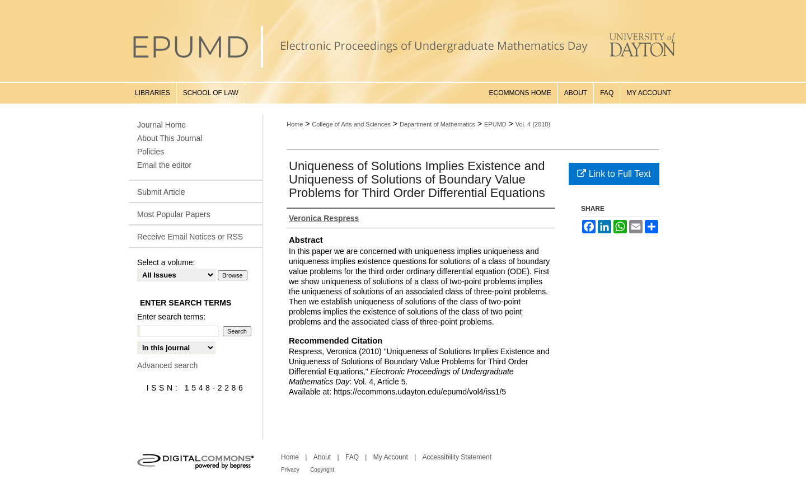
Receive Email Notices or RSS (190, 236)
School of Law (210, 93)
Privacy (290, 470)
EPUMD (495, 124)
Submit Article (161, 191)
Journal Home (161, 124)
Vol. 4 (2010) (533, 124)
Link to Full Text (613, 173)
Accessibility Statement (457, 457)
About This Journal (169, 138)
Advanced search (167, 365)
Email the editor (164, 165)
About (322, 457)
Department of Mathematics (437, 124)
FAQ (352, 457)
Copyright (322, 470)
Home (295, 124)
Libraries (152, 93)
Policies (150, 151)
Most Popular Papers (173, 214)
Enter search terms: (171, 316)
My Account (390, 457)
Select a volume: (166, 262)
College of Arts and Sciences (351, 124)
